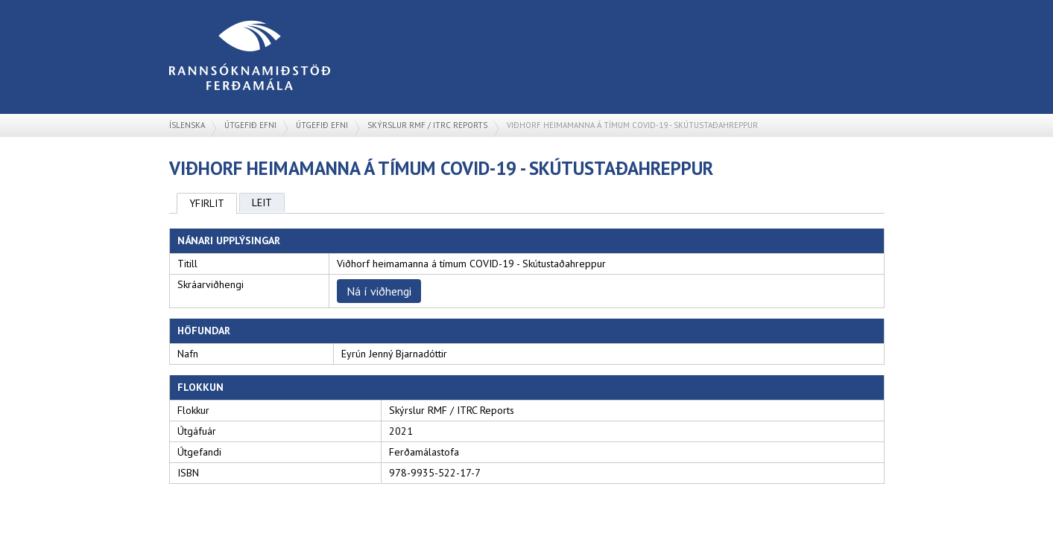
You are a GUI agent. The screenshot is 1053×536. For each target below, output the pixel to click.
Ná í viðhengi (379, 291)
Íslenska (187, 125)
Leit (262, 202)
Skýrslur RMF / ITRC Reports (427, 125)
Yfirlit (206, 203)
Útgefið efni (250, 125)
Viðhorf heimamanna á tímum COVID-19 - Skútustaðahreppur (632, 125)
